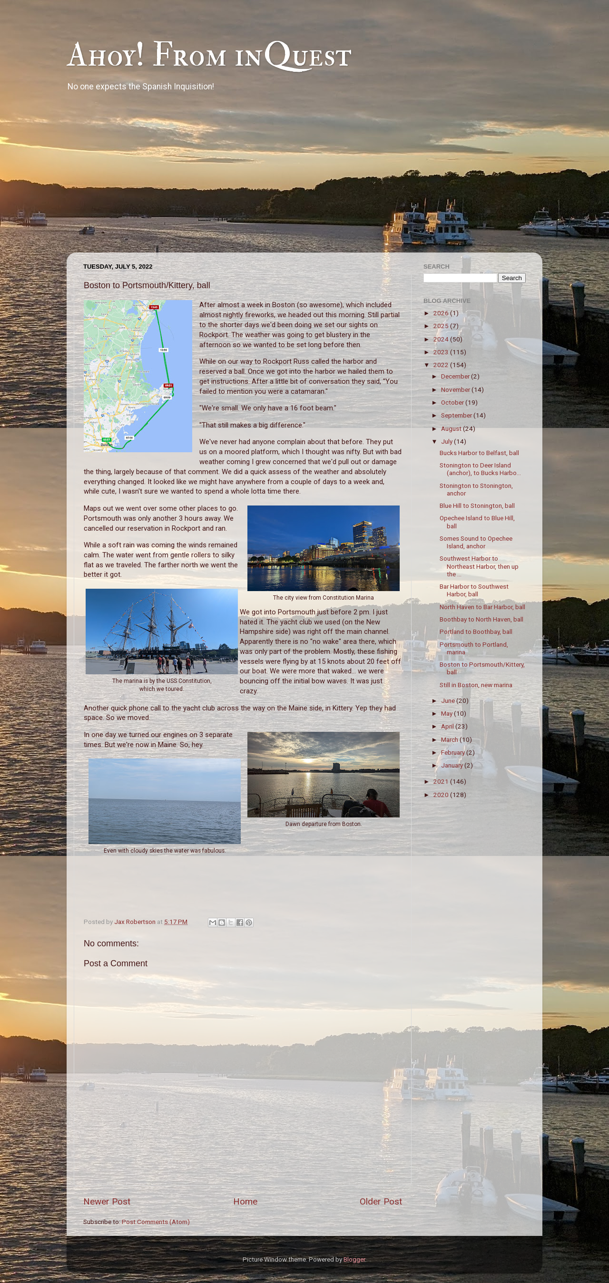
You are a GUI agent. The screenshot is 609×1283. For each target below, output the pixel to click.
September (457, 415)
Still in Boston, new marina (476, 685)
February (453, 752)
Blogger (354, 1259)
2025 (441, 326)
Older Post (381, 1201)
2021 (441, 781)
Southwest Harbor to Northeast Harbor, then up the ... (479, 565)
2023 (441, 352)
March (450, 739)
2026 (441, 313)
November (456, 389)
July (447, 441)
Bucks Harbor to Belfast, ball (479, 453)
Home (245, 1201)
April (448, 726)
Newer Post (106, 1201)
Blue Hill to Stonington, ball (477, 505)
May (447, 713)
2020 (441, 794)
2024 (441, 339)
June (448, 700)
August (452, 428)
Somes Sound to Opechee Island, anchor (476, 542)
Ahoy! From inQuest (209, 55)
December (456, 376)
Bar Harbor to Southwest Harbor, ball (474, 590)
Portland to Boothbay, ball (476, 631)
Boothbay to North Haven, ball (481, 619)
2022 (441, 365)
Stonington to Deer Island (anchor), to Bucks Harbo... (480, 468)
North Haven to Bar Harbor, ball (482, 607)
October (453, 402)
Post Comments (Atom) (156, 1221)
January (452, 765)
